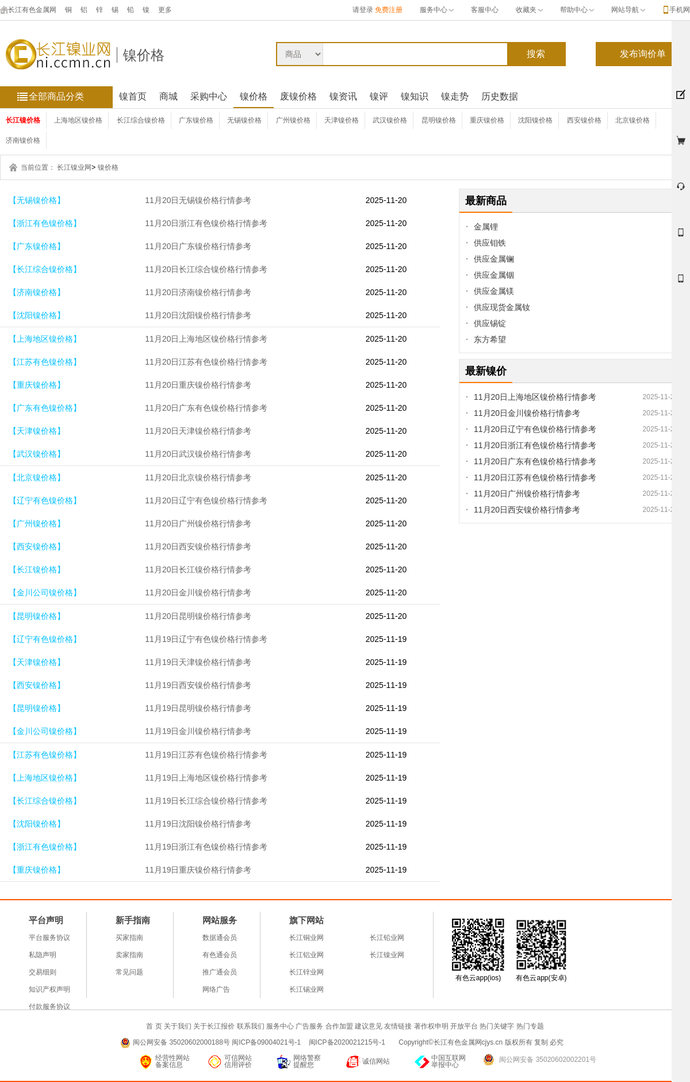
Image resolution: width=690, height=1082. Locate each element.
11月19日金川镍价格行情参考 (198, 731)
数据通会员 (219, 938)
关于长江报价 (214, 1026)
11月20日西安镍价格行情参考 (198, 546)
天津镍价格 (341, 120)
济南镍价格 (23, 140)
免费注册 (388, 10)
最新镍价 (486, 371)
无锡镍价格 (244, 120)
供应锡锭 (490, 323)
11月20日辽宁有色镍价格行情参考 (206, 500)
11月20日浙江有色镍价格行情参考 (206, 223)
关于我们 (177, 1026)
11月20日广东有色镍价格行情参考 (206, 407)
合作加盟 (339, 1026)
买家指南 (129, 938)
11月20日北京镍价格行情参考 (198, 477)
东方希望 (490, 339)
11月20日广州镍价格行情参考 (198, 523)
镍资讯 (343, 96)
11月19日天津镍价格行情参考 (198, 662)
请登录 (362, 10)
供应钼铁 (490, 242)
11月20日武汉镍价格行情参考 (198, 453)
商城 (168, 96)
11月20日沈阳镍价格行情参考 (198, 315)
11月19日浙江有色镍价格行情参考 (206, 846)
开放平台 (464, 1026)
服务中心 (437, 10)
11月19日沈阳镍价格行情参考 (198, 823)
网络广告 (216, 989)
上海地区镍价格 (78, 120)
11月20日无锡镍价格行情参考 (198, 200)
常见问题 (129, 972)
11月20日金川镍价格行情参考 (198, 592)
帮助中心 (577, 10)
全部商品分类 (56, 96)
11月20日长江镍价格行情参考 (198, 569)
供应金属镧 (494, 258)
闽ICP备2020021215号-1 (348, 1042)
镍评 (379, 96)
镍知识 (414, 96)
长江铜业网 (306, 938)
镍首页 (133, 96)
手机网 (679, 10)
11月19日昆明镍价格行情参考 (198, 708)
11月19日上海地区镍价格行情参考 (206, 777)
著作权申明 (431, 1026)
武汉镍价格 (390, 120)
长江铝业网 (306, 955)
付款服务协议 (49, 1007)
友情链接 (398, 1026)
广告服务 (309, 1026)
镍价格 (143, 55)
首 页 (154, 1026)
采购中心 (208, 96)
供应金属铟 (494, 275)
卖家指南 (129, 955)
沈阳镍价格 (535, 120)
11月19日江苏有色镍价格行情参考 (206, 754)
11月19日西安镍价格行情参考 (198, 685)
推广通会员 (219, 972)
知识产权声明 (49, 989)
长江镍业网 (74, 167)
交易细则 (42, 972)
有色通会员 (219, 955)
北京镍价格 (632, 120)
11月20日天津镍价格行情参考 (198, 430)
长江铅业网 (387, 938)
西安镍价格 (584, 120)
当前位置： (38, 167)
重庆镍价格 (487, 120)
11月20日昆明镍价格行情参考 (198, 616)
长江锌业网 (306, 972)
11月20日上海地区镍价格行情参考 (206, 338)
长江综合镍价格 (141, 120)
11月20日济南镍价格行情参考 (198, 292)
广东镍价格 (196, 120)
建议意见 (368, 1026)
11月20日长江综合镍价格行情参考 (206, 269)
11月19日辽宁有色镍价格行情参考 (206, 639)
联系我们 (250, 1026)
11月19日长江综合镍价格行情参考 (206, 800)
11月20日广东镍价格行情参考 (198, 246)
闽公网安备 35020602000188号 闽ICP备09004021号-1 (217, 1042)
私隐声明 (42, 955)
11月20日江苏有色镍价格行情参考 (206, 361)
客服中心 (485, 10)
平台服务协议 (49, 938)
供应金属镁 (494, 291)
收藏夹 (529, 10)
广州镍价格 (293, 120)
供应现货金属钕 (502, 307)
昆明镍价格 (438, 120)
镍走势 (455, 96)
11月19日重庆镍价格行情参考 (198, 869)
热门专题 (530, 1026)
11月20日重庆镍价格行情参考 (198, 384)
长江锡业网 (306, 989)
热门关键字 (497, 1026)
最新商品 (486, 201)
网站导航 (628, 10)
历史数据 (499, 96)
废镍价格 (298, 96)
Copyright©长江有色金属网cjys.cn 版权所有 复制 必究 (481, 1042)
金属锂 (486, 226)
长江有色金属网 (28, 10)
